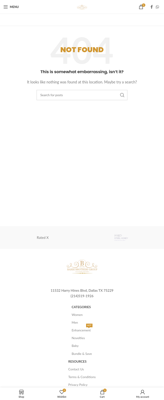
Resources (77, 361)
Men (75, 322)
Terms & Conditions (82, 377)
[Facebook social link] (151, 6)
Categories (81, 307)
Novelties (78, 338)
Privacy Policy (77, 385)
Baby (75, 346)
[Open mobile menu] (11, 6)
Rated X (43, 237)
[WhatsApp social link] (157, 6)
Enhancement (82, 329)
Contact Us (76, 369)
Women (77, 315)
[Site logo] (82, 6)
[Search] (82, 95)
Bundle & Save (82, 354)
